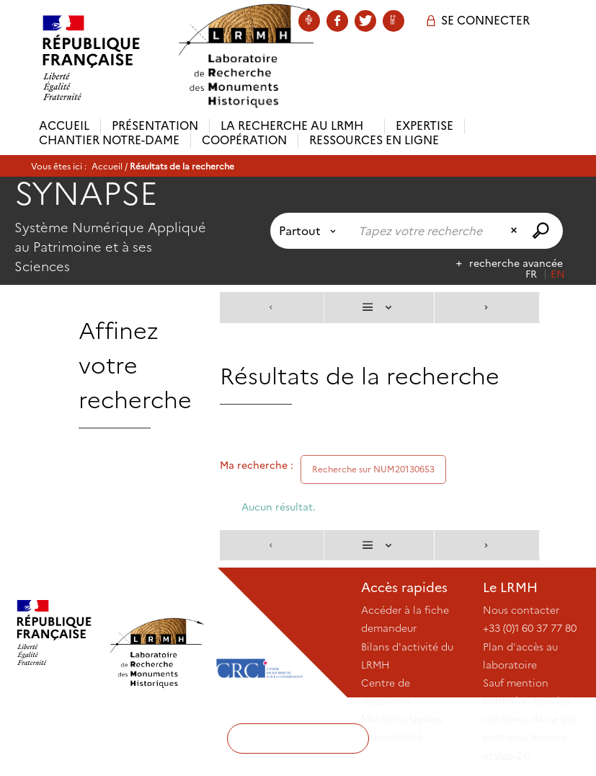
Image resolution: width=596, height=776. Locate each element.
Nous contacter (521, 610)
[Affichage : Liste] (379, 307)
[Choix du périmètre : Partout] (310, 231)
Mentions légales (401, 719)
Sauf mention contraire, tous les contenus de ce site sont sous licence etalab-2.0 (530, 719)
